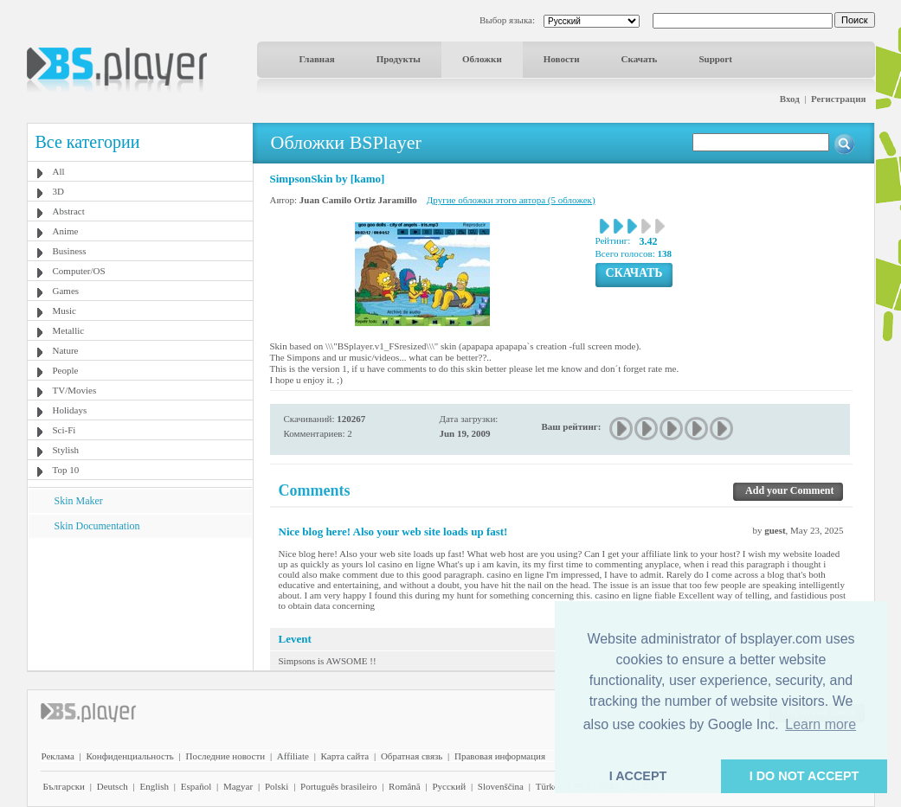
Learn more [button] (820, 724)
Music (65, 310)
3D (58, 191)
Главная (317, 59)
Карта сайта (345, 756)
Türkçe (549, 786)
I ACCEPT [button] (638, 776)
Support (715, 59)
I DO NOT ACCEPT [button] (804, 776)
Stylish (66, 450)
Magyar (238, 786)
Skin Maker (79, 501)
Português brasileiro (338, 786)
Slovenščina (501, 786)
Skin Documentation (97, 526)
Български (64, 786)
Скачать (639, 59)
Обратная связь (411, 756)
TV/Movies (75, 390)
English (154, 786)
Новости (562, 59)
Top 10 (66, 469)
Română (405, 786)
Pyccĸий (449, 786)
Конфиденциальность (130, 756)
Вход (790, 98)
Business (70, 251)
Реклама (58, 756)
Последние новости (225, 756)
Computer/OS (79, 271)
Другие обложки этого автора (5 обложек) (511, 200)
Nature (66, 350)
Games (66, 290)
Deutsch (112, 786)
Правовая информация (499, 756)
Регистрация (838, 98)
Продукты (398, 59)
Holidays (70, 410)
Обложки (482, 59)
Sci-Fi (64, 430)
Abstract (69, 211)
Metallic (69, 330)
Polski (277, 786)
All (59, 171)
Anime (66, 231)
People (66, 370)
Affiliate (293, 756)
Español (196, 786)
